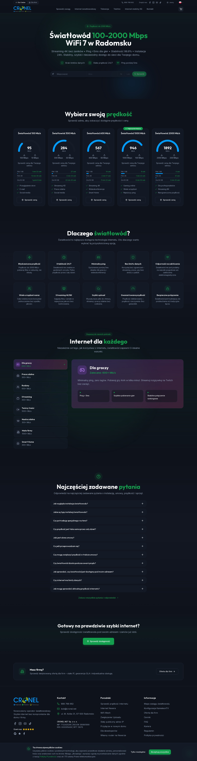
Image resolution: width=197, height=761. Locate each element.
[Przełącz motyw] (170, 3)
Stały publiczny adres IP (112, 722)
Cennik (147, 717)
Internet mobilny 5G (133, 9)
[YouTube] (157, 3)
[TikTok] (160, 3)
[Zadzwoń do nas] (189, 753)
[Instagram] (153, 3)
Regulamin (149, 731)
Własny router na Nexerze (113, 735)
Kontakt (150, 9)
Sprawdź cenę (29, 200)
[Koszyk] (180, 9)
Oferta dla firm (167, 671)
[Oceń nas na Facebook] (24, 733)
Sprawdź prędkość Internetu (114, 704)
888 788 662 (67, 704)
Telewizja (105, 9)
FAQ (146, 722)
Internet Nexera (108, 708)
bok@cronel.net (68, 709)
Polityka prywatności (154, 735)
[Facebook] (150, 3)
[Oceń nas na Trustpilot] (19, 733)
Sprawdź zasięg (63, 9)
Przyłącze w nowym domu (113, 726)
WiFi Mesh (105, 713)
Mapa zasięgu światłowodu (157, 704)
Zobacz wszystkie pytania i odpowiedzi (98, 597)
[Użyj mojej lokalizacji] (52, 74)
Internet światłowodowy (85, 9)
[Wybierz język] (181, 3)
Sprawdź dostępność (98, 641)
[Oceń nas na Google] (15, 733)
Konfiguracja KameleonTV (156, 708)
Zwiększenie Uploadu (111, 717)
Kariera (147, 726)
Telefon (117, 9)
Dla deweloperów (109, 731)
